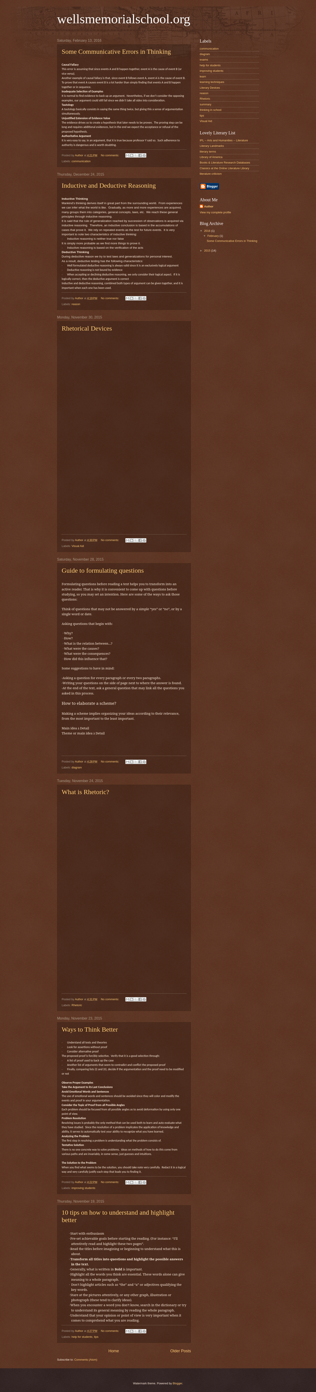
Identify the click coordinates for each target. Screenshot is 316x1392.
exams (204, 59)
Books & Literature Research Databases (225, 162)
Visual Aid (78, 546)
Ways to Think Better (90, 1029)
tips (96, 1336)
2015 (207, 250)
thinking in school (210, 110)
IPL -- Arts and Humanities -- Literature (224, 140)
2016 (207, 230)
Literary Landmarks (212, 145)
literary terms (208, 151)
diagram (77, 767)
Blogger (177, 1383)
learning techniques (212, 82)
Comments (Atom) (85, 1359)
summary (205, 104)
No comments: (110, 155)
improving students (83, 1188)
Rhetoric (77, 1005)
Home (113, 1351)
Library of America (211, 157)
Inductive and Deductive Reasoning (109, 185)
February (213, 235)
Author (208, 206)
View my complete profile (215, 212)
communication (81, 161)
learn (203, 76)
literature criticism (211, 173)
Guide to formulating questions (103, 570)
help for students (82, 1336)
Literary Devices (210, 87)
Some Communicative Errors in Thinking (116, 51)
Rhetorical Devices (87, 328)
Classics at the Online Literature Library (224, 168)
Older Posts (180, 1351)
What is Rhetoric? (85, 791)
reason (76, 304)
